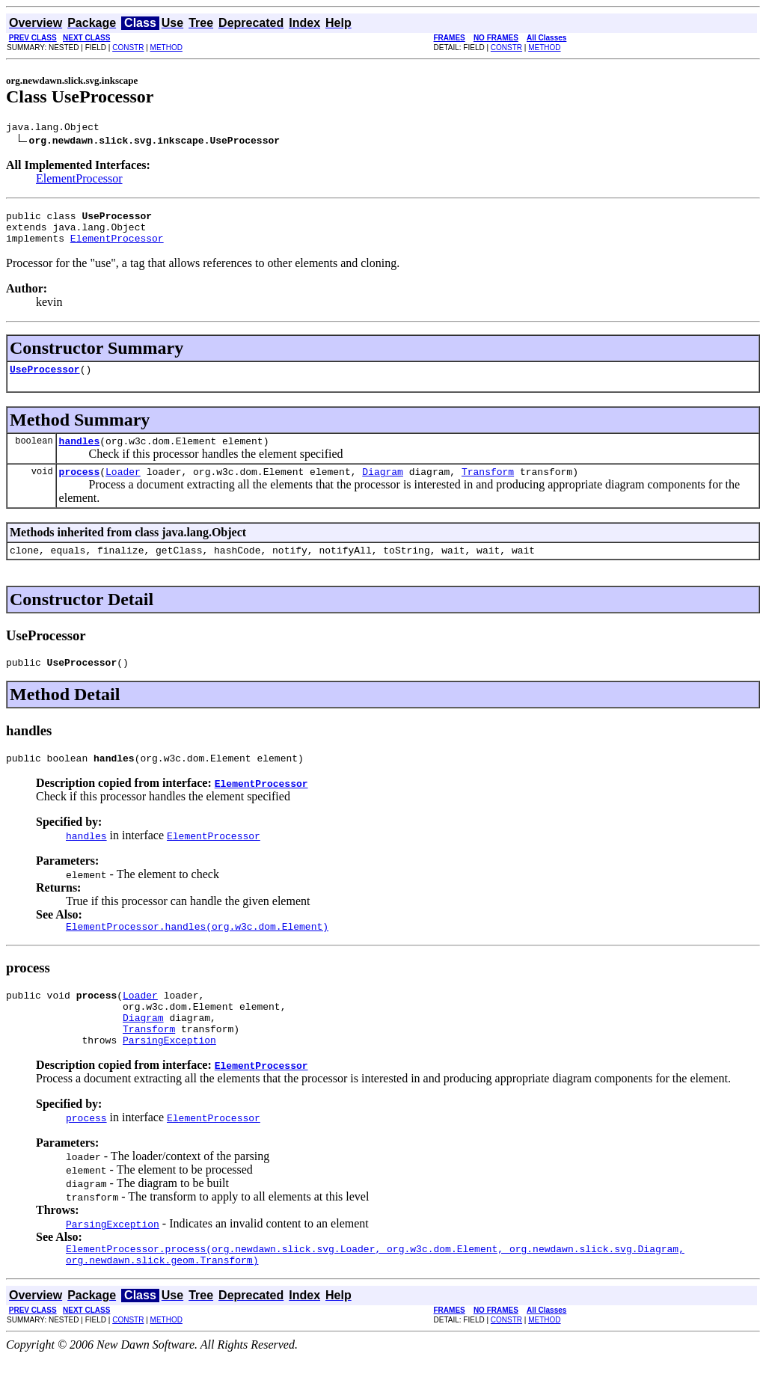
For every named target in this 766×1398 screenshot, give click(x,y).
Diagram (382, 487)
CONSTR (128, 47)
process (79, 487)
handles (79, 454)
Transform (488, 487)
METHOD (166, 47)
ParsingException (169, 1075)
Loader (123, 487)
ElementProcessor (79, 180)
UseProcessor (45, 380)
